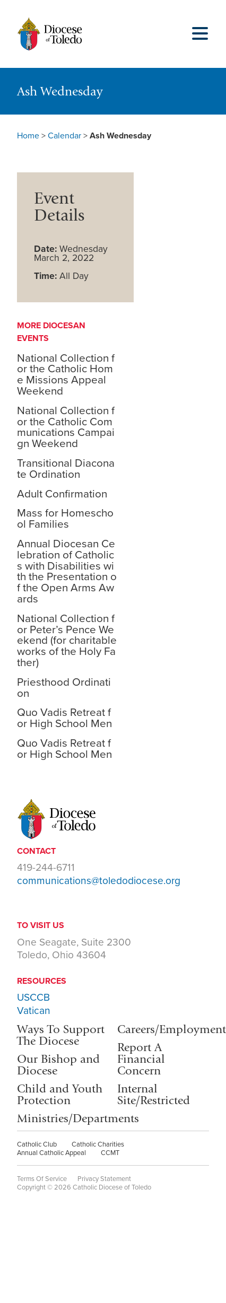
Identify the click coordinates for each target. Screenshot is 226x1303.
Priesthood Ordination (64, 688)
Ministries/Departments (78, 1118)
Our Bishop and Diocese (58, 1065)
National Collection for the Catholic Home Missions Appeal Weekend (66, 375)
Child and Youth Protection (59, 1094)
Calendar (64, 135)
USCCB (33, 997)
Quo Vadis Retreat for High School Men (64, 718)
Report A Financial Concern (141, 1059)
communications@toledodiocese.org (98, 881)
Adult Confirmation (62, 494)
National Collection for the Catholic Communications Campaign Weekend (66, 427)
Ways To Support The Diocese (61, 1035)
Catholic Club (37, 1144)
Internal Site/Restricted (153, 1094)
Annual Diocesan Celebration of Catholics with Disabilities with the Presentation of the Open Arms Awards (67, 571)
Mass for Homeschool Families (65, 518)
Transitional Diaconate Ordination (66, 469)
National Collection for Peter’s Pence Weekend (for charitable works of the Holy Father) (67, 640)
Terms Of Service (42, 1179)
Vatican (33, 1010)
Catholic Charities (98, 1144)
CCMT (110, 1153)
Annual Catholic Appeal (51, 1153)
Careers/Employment (171, 1029)
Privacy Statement (104, 1179)
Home (28, 135)
